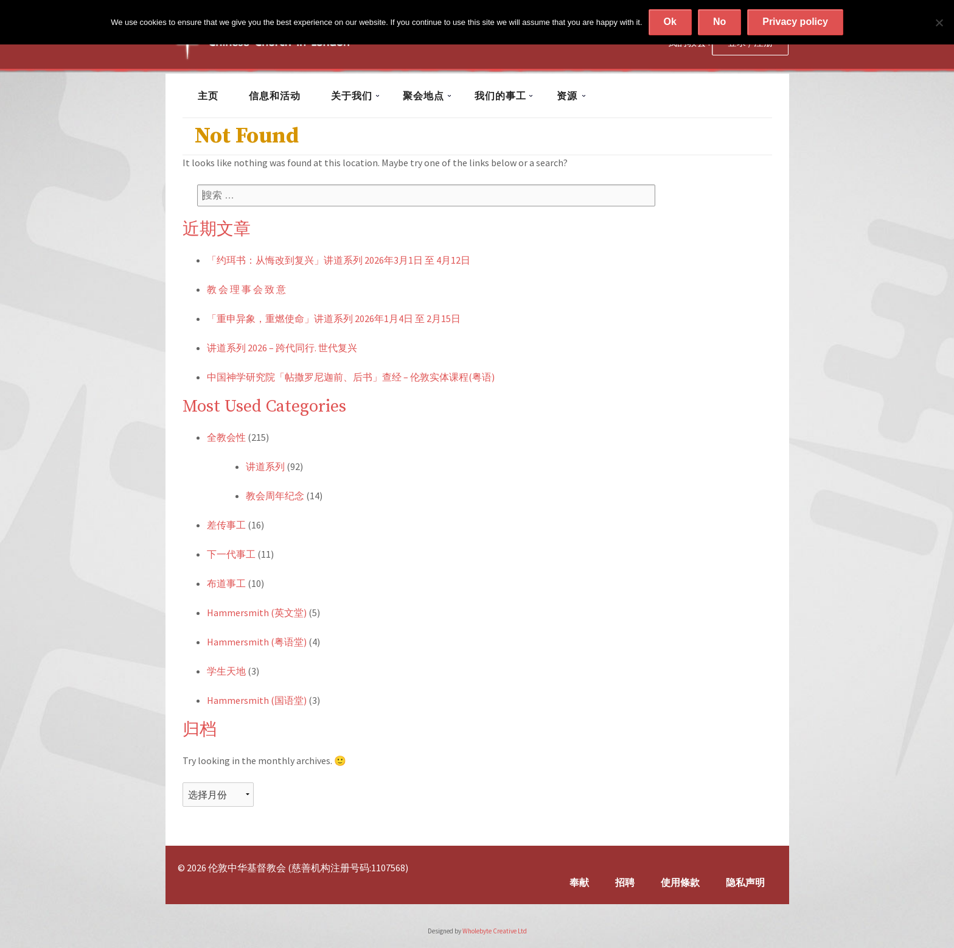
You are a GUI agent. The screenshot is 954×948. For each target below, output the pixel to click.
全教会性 (226, 437)
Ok (670, 21)
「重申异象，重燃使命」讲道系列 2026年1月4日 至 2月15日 (334, 318)
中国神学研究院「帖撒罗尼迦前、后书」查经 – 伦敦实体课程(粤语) (351, 377)
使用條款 (680, 882)
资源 (567, 96)
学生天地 (226, 671)
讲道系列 (265, 466)
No (719, 21)
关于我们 (351, 96)
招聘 (625, 882)
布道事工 (226, 583)
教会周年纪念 (275, 496)
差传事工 (226, 525)
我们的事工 (500, 96)
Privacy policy (795, 21)
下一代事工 (231, 554)
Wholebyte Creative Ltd (494, 931)
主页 (208, 96)
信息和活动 (275, 96)
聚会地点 (423, 96)
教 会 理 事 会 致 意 (246, 289)
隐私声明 (745, 882)
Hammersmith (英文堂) (257, 612)
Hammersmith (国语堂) (257, 700)
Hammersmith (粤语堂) (257, 642)
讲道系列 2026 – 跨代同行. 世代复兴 (282, 348)
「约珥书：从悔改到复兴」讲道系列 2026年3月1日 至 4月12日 (338, 260)
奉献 (579, 882)
